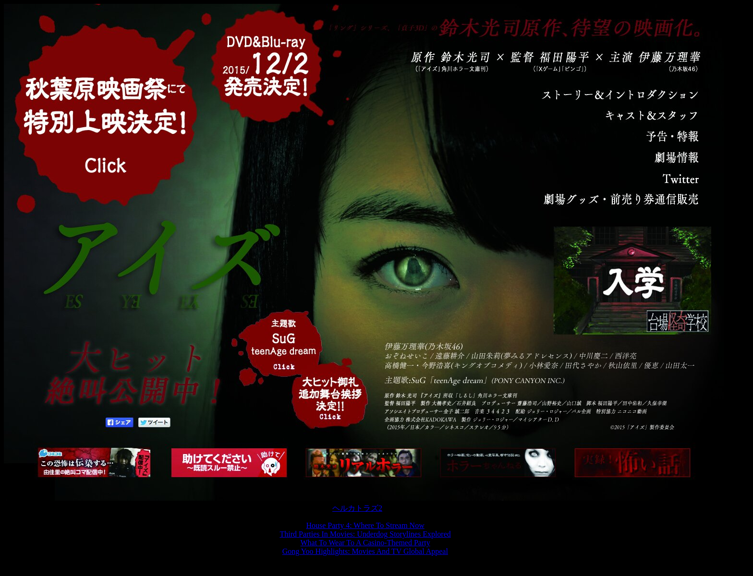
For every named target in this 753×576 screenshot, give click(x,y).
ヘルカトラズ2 (357, 508)
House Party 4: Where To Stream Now (365, 525)
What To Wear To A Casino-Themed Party (365, 543)
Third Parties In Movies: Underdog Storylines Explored (364, 534)
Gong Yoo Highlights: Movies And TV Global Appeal (365, 551)
